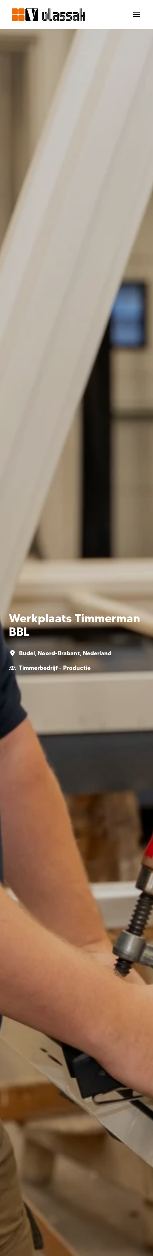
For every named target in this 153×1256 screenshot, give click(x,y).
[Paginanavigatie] (136, 14)
